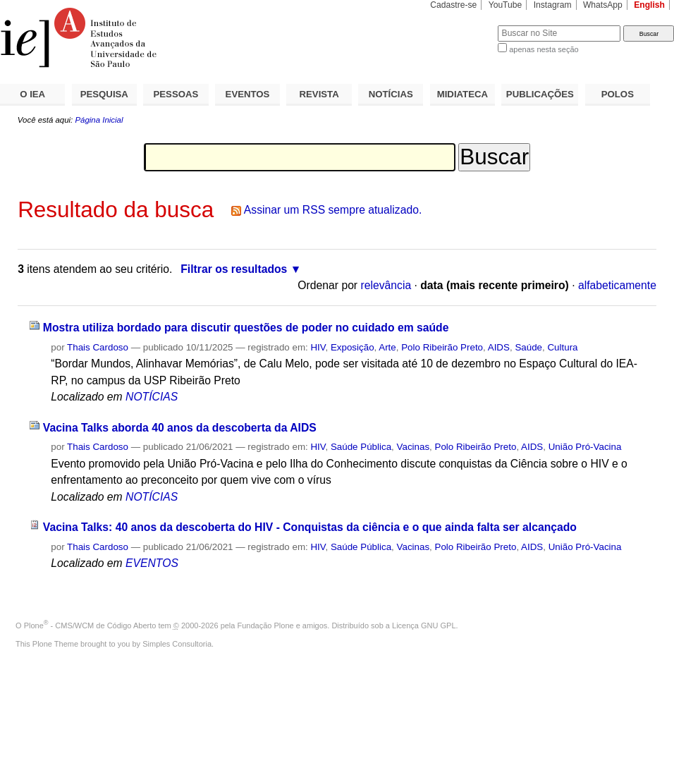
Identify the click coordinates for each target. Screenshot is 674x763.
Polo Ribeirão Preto (442, 347)
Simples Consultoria (177, 644)
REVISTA (319, 94)
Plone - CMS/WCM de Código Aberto (90, 625)
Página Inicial (99, 120)
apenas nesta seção (543, 49)
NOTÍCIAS (391, 94)
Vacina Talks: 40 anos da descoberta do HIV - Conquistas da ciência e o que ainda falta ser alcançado (310, 527)
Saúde (528, 347)
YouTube (505, 5)
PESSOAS (176, 94)
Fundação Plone (266, 625)
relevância (385, 285)
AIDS (499, 347)
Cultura (562, 347)
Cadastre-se (453, 5)
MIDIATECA (462, 94)
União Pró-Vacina (585, 446)
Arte (387, 347)
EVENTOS (248, 94)
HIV (317, 347)
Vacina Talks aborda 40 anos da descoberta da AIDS (180, 428)
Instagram (553, 5)
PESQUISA (104, 94)
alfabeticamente (617, 285)
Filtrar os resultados (233, 269)
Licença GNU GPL (423, 625)
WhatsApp (603, 5)
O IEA (32, 94)
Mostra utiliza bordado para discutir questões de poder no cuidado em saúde (246, 328)
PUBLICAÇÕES (540, 94)
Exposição (352, 347)
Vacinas (413, 446)
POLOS (617, 94)
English (649, 5)
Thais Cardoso (97, 347)
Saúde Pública (361, 446)
